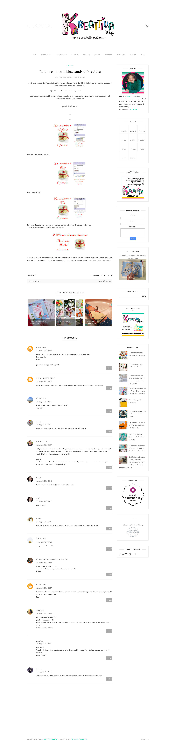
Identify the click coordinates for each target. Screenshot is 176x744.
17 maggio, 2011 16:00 (44, 672)
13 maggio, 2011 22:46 (44, 481)
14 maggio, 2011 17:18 (44, 542)
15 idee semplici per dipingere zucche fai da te (137, 355)
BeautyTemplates (49, 739)
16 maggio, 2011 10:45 (44, 644)
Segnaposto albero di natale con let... (97, 322)
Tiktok (124, 147)
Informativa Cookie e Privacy (133, 525)
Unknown (41, 347)
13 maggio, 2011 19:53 (44, 402)
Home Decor (61, 55)
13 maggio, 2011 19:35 (44, 351)
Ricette (108, 55)
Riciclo (75, 55)
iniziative (70, 65)
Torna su (144, 739)
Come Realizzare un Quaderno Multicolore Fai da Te (136, 436)
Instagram (132, 129)
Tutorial (121, 55)
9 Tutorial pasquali (67, 322)
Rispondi (109, 368)
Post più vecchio (105, 281)
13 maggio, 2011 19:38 (44, 381)
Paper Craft (46, 55)
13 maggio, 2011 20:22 (44, 425)
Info (143, 55)
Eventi (97, 55)
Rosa (38, 518)
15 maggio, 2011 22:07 (44, 588)
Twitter (123, 156)
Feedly (142, 147)
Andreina (41, 539)
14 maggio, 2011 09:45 (44, 522)
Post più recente (34, 281)
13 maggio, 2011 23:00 (44, 501)
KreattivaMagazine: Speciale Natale (39, 322)
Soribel (40, 610)
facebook (124, 129)
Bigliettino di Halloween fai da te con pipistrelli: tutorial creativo (137, 425)
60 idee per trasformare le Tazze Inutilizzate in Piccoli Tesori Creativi (137, 448)
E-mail (124, 138)
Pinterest (142, 129)
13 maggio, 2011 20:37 (44, 445)
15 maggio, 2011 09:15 (44, 562)
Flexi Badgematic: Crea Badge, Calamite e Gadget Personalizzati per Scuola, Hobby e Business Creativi (132, 462)
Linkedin (132, 138)
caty (38, 478)
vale (38, 421)
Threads (132, 156)
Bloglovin (142, 138)
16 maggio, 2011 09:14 (44, 613)
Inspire (133, 55)
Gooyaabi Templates (78, 739)
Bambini (86, 55)
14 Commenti (32, 275)
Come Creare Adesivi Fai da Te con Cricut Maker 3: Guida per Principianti (137, 391)
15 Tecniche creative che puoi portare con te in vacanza (137, 413)
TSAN (38, 668)
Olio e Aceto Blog (45, 378)
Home (33, 55)
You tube (133, 147)
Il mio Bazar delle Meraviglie (51, 559)
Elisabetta (41, 398)
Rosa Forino (42, 442)
